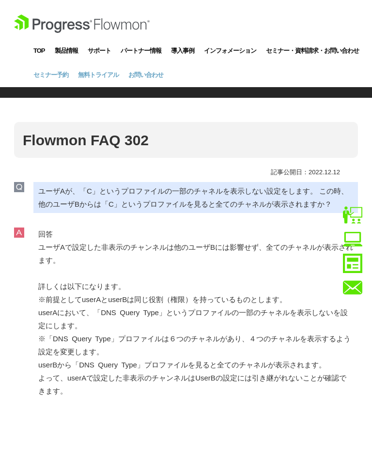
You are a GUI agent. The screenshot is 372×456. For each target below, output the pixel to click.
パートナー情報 (141, 50)
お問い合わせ (145, 74)
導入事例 (182, 50)
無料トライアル (98, 74)
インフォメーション (230, 50)
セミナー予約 (50, 74)
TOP (39, 50)
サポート (99, 50)
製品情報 (66, 50)
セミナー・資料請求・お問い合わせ (312, 50)
